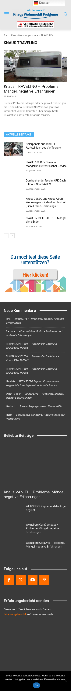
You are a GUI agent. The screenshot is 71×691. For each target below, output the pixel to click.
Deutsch (42, 3)
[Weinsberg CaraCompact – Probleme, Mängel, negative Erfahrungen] (13, 529)
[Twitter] (21, 580)
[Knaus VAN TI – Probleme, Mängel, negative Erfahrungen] (35, 464)
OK (36, 685)
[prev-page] (6, 235)
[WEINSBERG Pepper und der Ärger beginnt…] (13, 511)
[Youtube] (33, 580)
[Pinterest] (44, 580)
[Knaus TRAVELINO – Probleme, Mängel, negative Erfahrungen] (35, 66)
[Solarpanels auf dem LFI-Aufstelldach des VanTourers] (13, 149)
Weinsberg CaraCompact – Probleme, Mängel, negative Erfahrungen (42, 528)
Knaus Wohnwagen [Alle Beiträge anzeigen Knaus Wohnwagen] (21, 35)
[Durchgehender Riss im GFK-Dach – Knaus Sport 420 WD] (13, 185)
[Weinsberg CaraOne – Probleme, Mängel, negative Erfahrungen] (13, 547)
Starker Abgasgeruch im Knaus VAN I (40, 406)
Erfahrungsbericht (15, 614)
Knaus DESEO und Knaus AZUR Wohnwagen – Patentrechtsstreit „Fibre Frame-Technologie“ (46, 202)
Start (6, 35)
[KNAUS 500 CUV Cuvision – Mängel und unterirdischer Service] (13, 167)
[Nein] (66, 681)
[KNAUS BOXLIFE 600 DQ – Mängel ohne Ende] (13, 223)
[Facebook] (9, 580)
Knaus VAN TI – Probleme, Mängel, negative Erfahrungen (34, 494)
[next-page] (12, 235)
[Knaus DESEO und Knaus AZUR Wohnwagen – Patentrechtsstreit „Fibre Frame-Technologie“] (13, 203)
